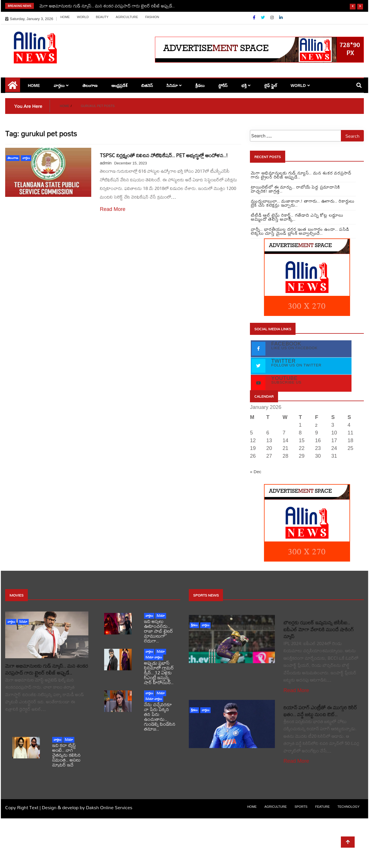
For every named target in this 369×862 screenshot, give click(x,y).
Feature (322, 806)
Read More (112, 209)
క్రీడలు (200, 85)
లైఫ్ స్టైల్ (270, 85)
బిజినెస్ (147, 85)
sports (300, 806)
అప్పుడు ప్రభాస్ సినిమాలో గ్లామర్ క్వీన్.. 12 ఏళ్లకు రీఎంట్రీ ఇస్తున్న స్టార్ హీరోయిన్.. (159, 672)
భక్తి (243, 85)
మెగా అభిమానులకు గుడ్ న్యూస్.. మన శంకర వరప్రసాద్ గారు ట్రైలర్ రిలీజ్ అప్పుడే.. (107, 5)
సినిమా (172, 85)
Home (65, 17)
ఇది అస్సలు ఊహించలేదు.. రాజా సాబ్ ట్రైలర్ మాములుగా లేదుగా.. (158, 630)
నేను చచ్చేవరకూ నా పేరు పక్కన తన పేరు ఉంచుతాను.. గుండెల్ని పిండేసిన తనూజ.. (159, 716)
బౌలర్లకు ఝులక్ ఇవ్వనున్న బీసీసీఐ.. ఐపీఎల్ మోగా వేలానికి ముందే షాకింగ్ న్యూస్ (318, 629)
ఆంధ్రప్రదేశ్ (119, 85)
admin (106, 162)
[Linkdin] (281, 17)
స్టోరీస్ (223, 85)
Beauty (102, 17)
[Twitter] (263, 17)
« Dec (255, 471)
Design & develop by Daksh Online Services (87, 807)
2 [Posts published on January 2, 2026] (316, 425)
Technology (348, 806)
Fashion (152, 17)
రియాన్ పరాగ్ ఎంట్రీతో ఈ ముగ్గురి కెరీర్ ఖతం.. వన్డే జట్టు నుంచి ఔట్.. (320, 710)
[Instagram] (272, 17)
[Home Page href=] (13, 87)
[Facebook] (255, 17)
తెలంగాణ (90, 85)
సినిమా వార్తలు (153, 657)
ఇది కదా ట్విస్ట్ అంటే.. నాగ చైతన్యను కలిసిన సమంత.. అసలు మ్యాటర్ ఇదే (66, 754)
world (83, 17)
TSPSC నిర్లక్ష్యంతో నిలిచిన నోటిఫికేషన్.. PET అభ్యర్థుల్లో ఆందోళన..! (164, 155)
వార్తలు (59, 85)
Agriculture (127, 17)
